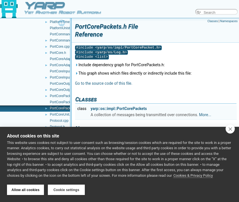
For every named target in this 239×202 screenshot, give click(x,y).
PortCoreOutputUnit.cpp (68, 84)
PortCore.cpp (60, 47)
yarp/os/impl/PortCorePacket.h (128, 47)
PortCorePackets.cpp (65, 102)
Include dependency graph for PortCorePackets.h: (120, 65)
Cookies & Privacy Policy (193, 176)
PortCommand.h (62, 40)
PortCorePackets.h (64, 108)
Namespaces (229, 21)
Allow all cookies (25, 190)
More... (205, 115)
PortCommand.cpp (64, 34)
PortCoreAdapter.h (64, 65)
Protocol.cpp (59, 121)
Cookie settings (66, 190)
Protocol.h (57, 127)
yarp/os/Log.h (111, 52)
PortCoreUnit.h (61, 114)
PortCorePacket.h (63, 96)
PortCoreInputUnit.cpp (66, 71)
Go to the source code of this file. (103, 83)
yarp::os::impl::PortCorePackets (119, 108)
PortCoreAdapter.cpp (65, 59)
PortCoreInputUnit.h (64, 77)
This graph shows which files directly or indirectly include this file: (133, 73)
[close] (230, 129)
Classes (212, 21)
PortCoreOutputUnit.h (66, 90)
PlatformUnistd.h (62, 28)
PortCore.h (58, 53)
